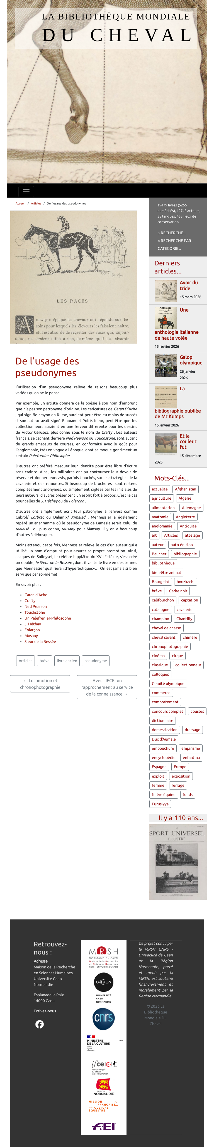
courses (197, 711)
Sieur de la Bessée (40, 641)
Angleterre (185, 517)
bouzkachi (185, 581)
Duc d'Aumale (164, 739)
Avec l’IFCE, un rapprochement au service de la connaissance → (107, 687)
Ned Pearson (36, 606)
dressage (192, 729)
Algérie (185, 498)
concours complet (167, 711)
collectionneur (188, 665)
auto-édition (182, 544)
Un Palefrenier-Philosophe (48, 618)
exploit (158, 776)
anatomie (160, 517)
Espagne (159, 766)
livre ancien (67, 660)
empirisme (190, 748)
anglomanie (162, 526)
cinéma (158, 655)
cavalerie (185, 609)
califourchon (163, 600)
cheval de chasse (166, 628)
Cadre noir (178, 591)
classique (160, 665)
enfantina (191, 757)
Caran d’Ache (36, 595)
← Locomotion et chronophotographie (40, 684)
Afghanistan (185, 489)
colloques (160, 674)
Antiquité (188, 526)
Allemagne (191, 507)
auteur (158, 544)
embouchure (163, 748)
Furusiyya (160, 804)
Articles (36, 203)
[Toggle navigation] (26, 191)
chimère (190, 637)
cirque (177, 655)
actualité (160, 489)
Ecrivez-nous (45, 1011)
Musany (31, 635)
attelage (192, 535)
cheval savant (164, 637)
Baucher (159, 554)
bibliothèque (163, 563)
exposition (181, 776)
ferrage (178, 785)
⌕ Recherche (170, 233)
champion (160, 618)
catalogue (160, 609)
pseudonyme (95, 660)
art (154, 535)
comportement (165, 702)
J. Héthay (33, 624)
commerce (161, 692)
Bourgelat (160, 581)
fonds (188, 794)
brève (45, 660)
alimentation (163, 507)
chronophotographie (170, 646)
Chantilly (184, 618)
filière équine (164, 794)
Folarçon (32, 630)
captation (189, 600)
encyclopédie (164, 757)
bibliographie (185, 554)
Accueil (20, 203)
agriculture (161, 498)
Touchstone (35, 612)
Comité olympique (168, 683)
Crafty (30, 600)
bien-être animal (166, 572)
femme (158, 785)
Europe (180, 766)
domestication (164, 729)
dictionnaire (162, 720)
